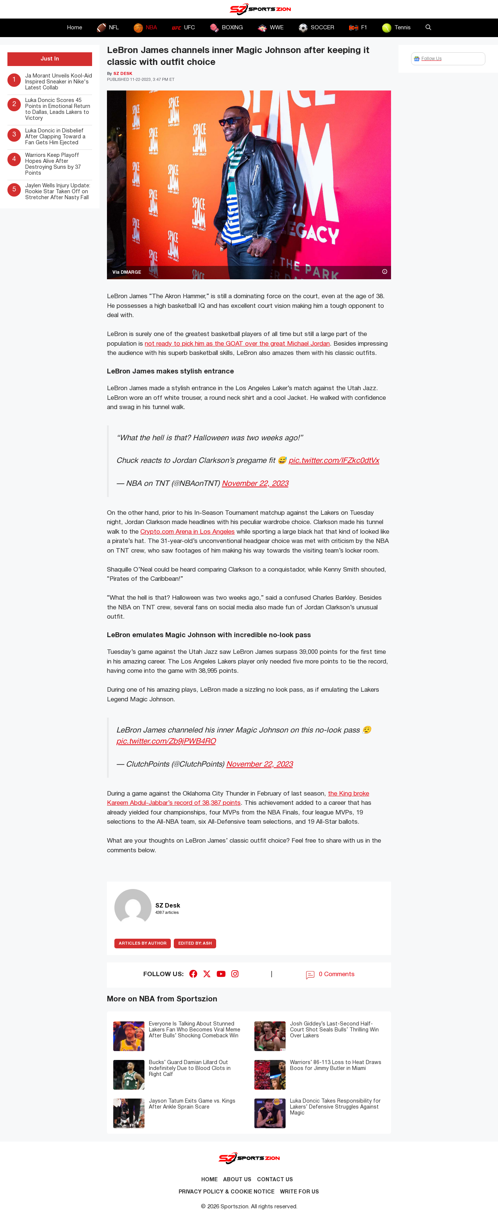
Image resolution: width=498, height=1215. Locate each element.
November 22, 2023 (255, 483)
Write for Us (299, 1192)
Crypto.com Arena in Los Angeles (187, 532)
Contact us (275, 1180)
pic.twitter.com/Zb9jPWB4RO (165, 741)
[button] (428, 28)
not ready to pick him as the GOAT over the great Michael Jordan (237, 344)
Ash (195, 943)
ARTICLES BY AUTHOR (142, 943)
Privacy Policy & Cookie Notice (226, 1192)
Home (74, 27)
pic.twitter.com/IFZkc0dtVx (334, 460)
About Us (237, 1180)
